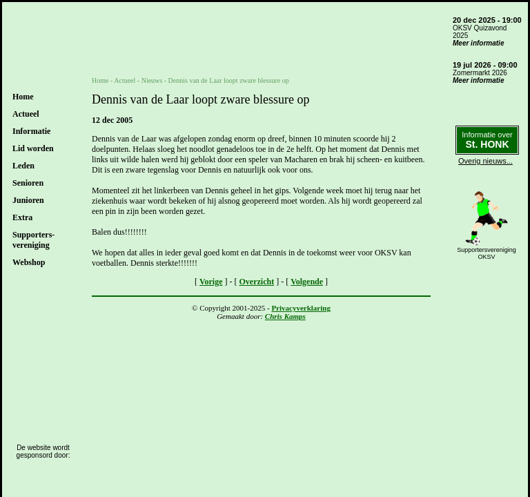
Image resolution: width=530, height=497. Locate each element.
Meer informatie (478, 43)
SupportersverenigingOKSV (486, 253)
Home (23, 96)
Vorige (211, 281)
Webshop (28, 262)
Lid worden (33, 148)
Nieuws (152, 80)
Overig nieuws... (485, 161)
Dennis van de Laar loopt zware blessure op (228, 80)
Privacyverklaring (301, 308)
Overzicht (257, 281)
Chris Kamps (285, 316)
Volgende (307, 281)
